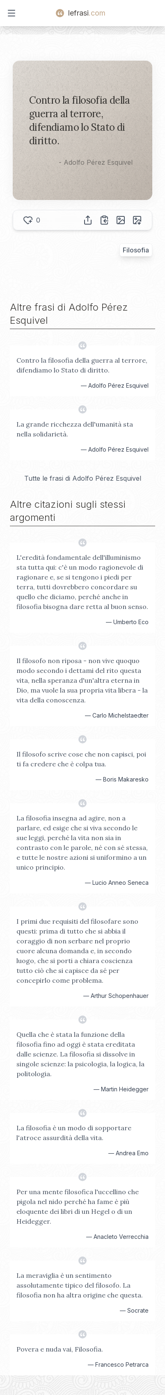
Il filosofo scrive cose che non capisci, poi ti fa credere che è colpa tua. (81, 759)
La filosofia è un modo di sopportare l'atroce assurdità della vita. (73, 1133)
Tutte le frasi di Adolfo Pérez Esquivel (82, 478)
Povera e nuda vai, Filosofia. (59, 1349)
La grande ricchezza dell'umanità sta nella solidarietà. (74, 429)
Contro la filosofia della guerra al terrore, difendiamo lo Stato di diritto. (81, 365)
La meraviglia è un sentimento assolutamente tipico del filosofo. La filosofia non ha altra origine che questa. (79, 1285)
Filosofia (136, 250)
